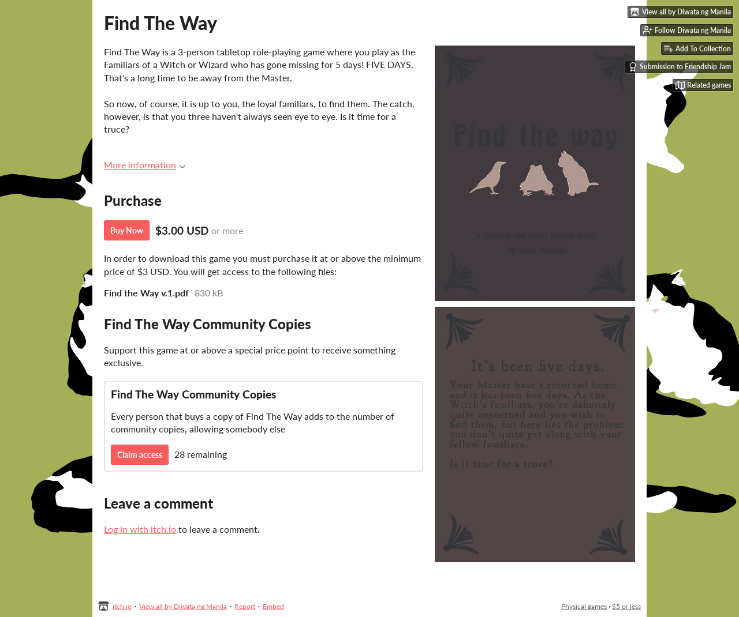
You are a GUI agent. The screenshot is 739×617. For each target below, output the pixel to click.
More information (145, 164)
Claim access (139, 455)
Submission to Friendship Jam (679, 67)
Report (244, 606)
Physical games (584, 606)
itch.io (122, 606)
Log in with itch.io (140, 529)
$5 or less (626, 606)
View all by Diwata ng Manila (183, 606)
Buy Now (126, 230)
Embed (273, 606)
